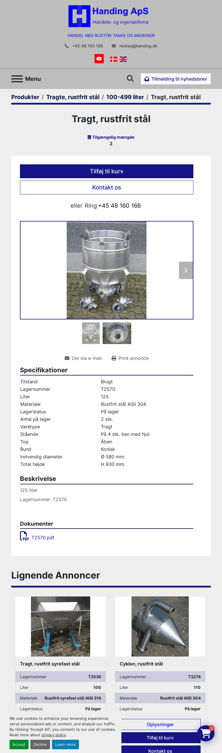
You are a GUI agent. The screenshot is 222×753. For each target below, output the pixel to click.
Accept (19, 744)
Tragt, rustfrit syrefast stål (49, 664)
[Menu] (17, 78)
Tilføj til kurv (106, 171)
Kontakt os (106, 187)
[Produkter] (25, 97)
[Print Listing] (130, 358)
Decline (40, 744)
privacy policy (54, 735)
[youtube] (99, 58)
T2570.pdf (37, 537)
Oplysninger (160, 724)
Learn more (65, 744)
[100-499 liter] (125, 97)
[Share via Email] (85, 358)
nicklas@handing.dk (138, 46)
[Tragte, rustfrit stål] (72, 97)
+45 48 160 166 (87, 46)
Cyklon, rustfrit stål (141, 664)
